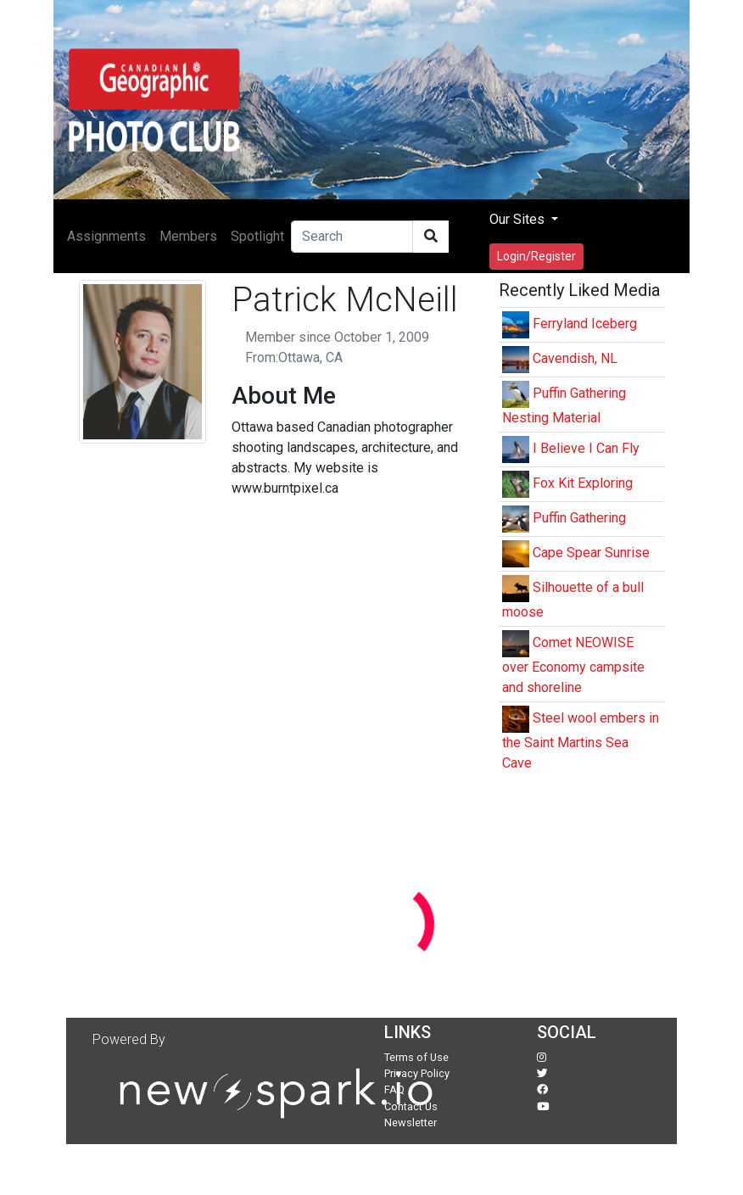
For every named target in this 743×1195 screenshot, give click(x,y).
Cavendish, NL (575, 358)
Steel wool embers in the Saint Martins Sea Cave (580, 740)
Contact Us (411, 1106)
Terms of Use (416, 1057)
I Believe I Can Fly (586, 448)
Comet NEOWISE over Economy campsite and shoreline (573, 664)
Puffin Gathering (579, 518)
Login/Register (536, 256)
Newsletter (410, 1122)
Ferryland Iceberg (585, 324)
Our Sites (518, 219)
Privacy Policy (417, 1073)
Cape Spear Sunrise (591, 552)
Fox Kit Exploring (583, 483)
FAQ (394, 1089)
